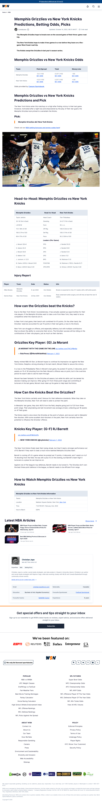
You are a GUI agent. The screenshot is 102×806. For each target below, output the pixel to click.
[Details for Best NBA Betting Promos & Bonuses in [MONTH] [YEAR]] (12, 540)
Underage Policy (75, 737)
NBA (9, 12)
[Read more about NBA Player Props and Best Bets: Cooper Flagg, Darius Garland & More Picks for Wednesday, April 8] (34, 527)
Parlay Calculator (26, 698)
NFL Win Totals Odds (75, 701)
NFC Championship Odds (75, 683)
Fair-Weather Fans (26, 690)
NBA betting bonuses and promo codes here (43, 128)
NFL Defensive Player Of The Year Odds (75, 698)
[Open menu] (99, 6)
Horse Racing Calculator (27, 701)
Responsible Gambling (26, 741)
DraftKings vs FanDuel (26, 687)
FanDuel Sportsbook (82, 592)
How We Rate (27, 737)
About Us (26, 730)
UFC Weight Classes (26, 683)
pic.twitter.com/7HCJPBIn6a (66, 349)
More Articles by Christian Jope (24, 579)
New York (62, 502)
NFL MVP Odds (75, 690)
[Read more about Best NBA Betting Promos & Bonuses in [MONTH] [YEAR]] (34, 537)
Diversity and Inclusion (26, 755)
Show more (91, 521)
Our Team (26, 733)
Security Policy (75, 748)
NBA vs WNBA (26, 680)
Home (4, 12)
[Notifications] (87, 6)
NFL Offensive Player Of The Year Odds (75, 694)
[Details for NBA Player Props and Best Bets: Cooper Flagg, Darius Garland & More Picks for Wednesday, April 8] (12, 528)
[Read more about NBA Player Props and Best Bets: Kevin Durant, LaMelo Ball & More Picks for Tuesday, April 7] (81, 527)
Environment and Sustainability (26, 751)
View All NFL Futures (75, 705)
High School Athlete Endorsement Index (27, 705)
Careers (27, 744)
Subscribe (51, 626)
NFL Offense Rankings (26, 708)
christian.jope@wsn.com (41, 587)
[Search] (93, 6)
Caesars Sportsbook (36, 86)
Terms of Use (75, 733)
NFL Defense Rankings (26, 712)
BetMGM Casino (44, 598)
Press (27, 748)
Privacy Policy (75, 730)
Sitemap (27, 762)
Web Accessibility (26, 758)
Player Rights (75, 741)
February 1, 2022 (53, 354)
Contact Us (26, 726)
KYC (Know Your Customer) (75, 744)
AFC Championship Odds (75, 687)
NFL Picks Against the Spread (27, 715)
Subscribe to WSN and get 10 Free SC (52, 1)
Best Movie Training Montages (26, 694)
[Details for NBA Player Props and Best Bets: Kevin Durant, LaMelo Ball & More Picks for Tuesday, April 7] (59, 528)
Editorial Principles (75, 726)
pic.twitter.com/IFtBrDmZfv (28, 435)
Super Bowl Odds (75, 680)
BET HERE (40, 76)
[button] (99, 6)
